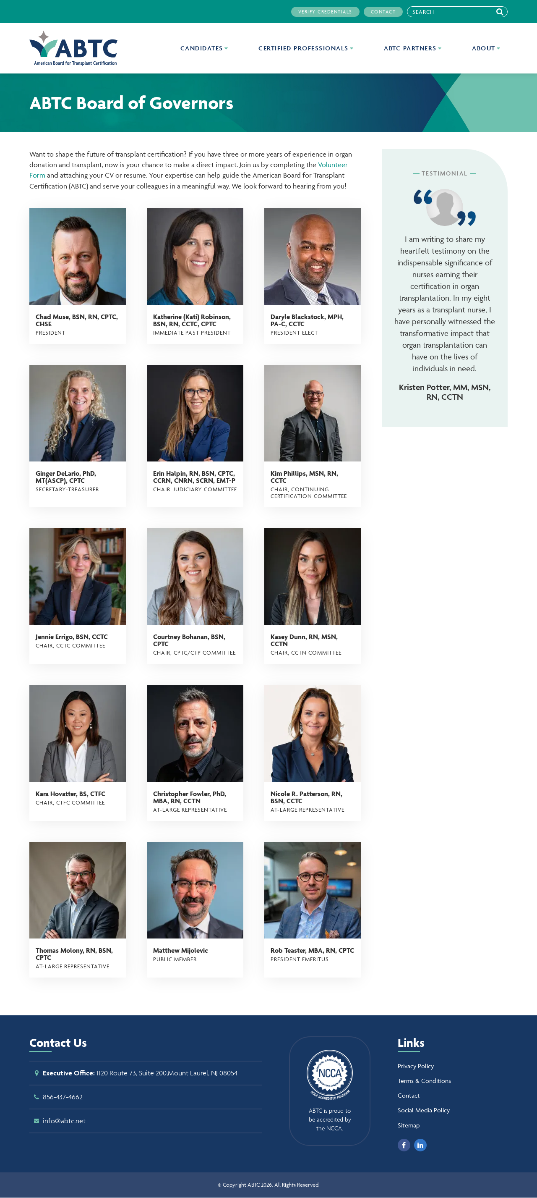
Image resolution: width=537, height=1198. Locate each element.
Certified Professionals (304, 48)
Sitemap (409, 1125)
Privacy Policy (416, 1066)
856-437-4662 (63, 1097)
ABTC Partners (411, 48)
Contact (383, 11)
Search (502, 12)
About (485, 48)
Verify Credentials (325, 11)
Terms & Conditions (424, 1081)
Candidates (203, 48)
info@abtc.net (64, 1121)
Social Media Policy (424, 1110)
